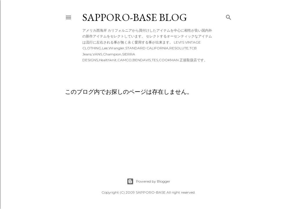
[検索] (228, 16)
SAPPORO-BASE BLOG (134, 17)
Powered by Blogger (148, 181)
